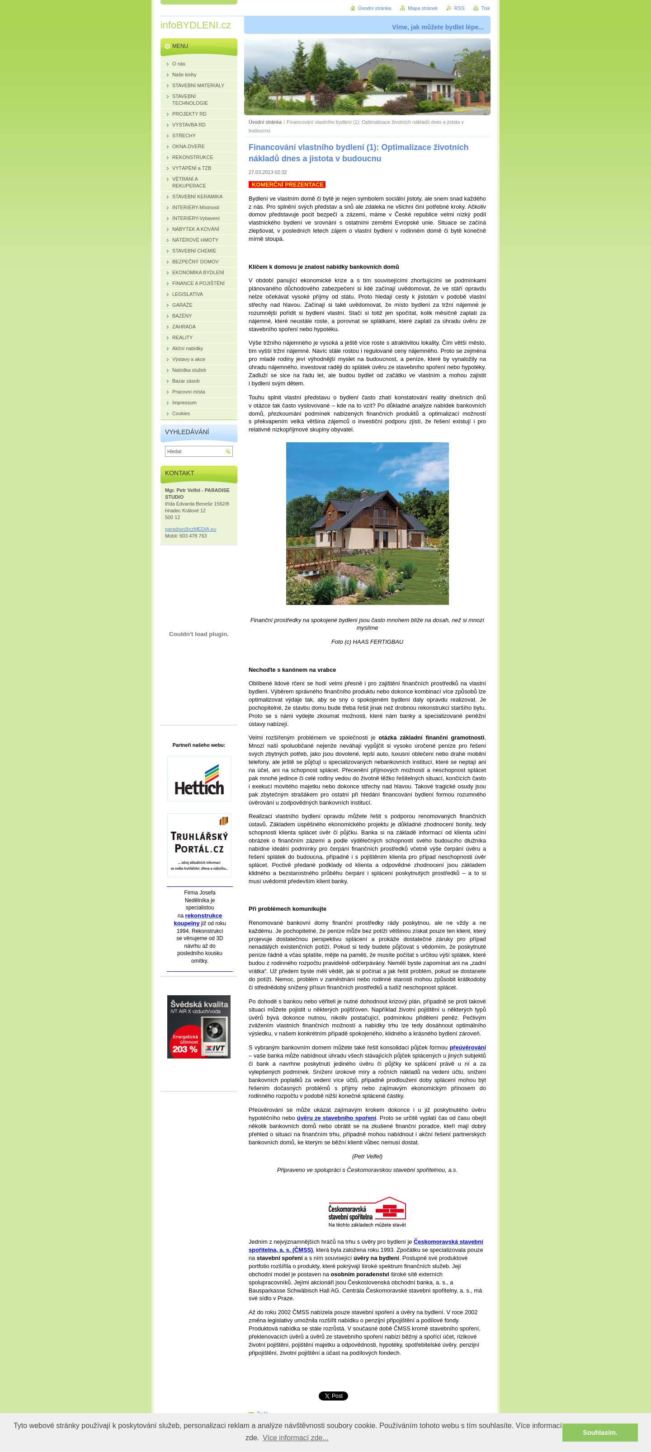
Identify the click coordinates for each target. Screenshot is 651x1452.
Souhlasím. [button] (600, 1432)
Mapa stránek (423, 8)
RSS (459, 8)
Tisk (485, 8)
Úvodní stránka (265, 122)
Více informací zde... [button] (296, 1438)
